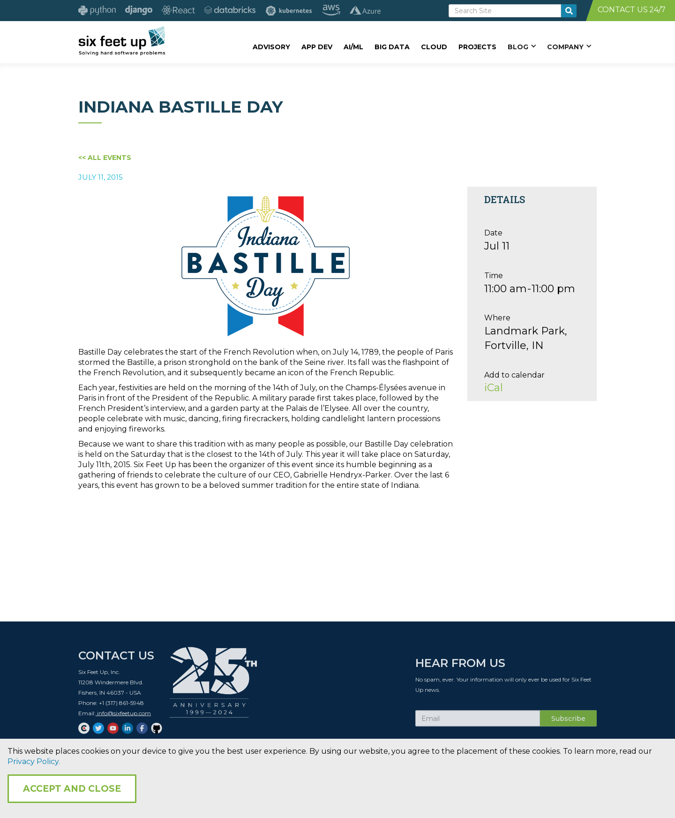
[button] (521, 46)
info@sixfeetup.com (123, 718)
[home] (121, 40)
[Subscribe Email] (477, 724)
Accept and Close (72, 788)
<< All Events (104, 157)
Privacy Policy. (34, 761)
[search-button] (569, 10)
